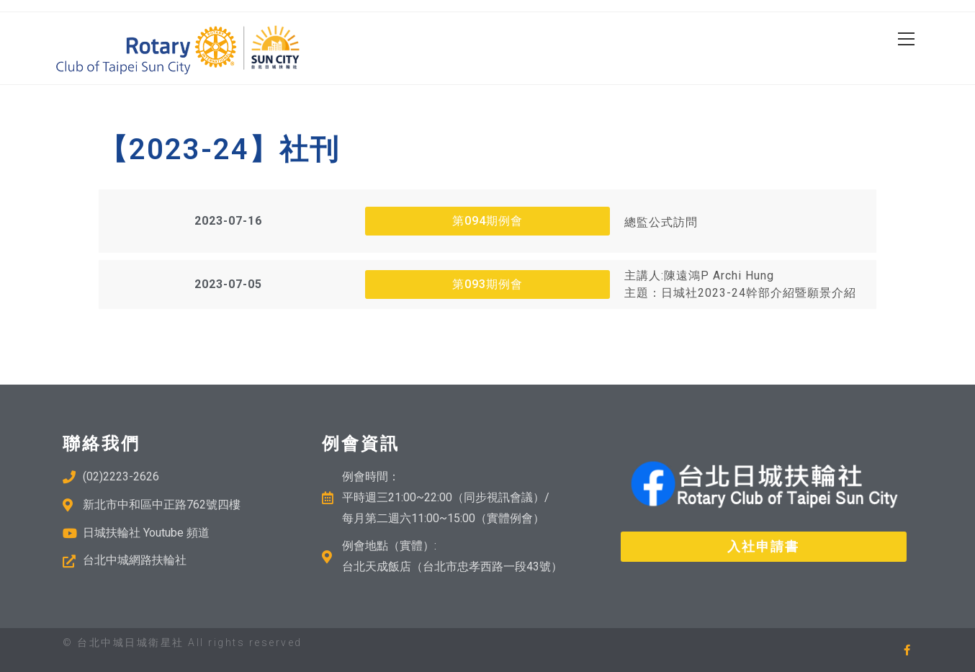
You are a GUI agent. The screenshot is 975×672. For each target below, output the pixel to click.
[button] (228, 221)
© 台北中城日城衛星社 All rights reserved (182, 642)
